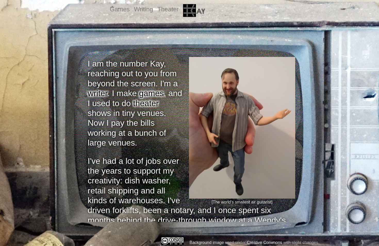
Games (120, 9)
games (151, 93)
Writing (143, 9)
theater (146, 103)
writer (97, 93)
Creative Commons (264, 242)
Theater (168, 9)
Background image (207, 242)
